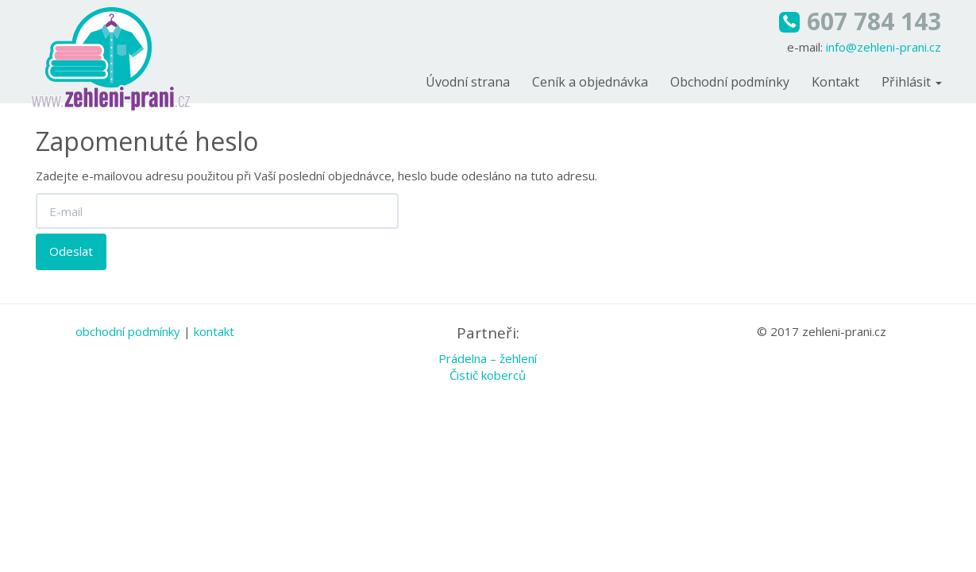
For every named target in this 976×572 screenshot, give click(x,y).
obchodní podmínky (127, 331)
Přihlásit (911, 82)
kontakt (214, 331)
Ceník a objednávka (590, 82)
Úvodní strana (468, 82)
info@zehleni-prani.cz (883, 47)
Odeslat (71, 251)
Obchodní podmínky (729, 82)
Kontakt (835, 82)
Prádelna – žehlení (487, 358)
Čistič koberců (487, 375)
